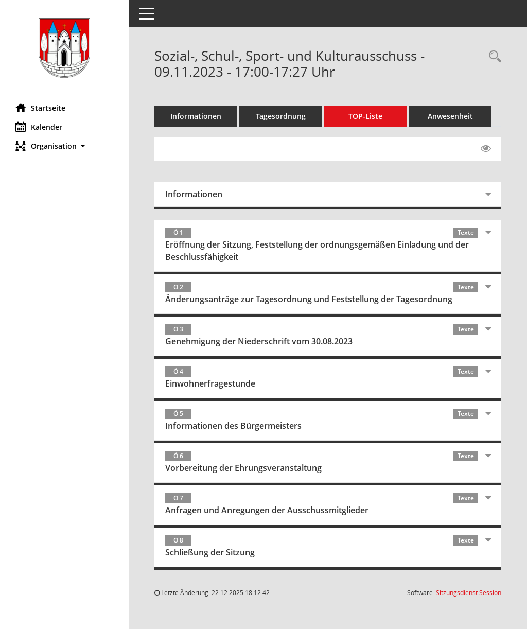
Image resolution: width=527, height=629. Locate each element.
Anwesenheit (450, 116)
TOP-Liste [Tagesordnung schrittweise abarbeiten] (365, 116)
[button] (64, 145)
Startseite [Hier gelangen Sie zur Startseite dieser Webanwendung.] (40, 107)
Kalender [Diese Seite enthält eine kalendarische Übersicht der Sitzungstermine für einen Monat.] (38, 126)
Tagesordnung (281, 116)
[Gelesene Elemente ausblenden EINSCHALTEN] (486, 148)
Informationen (195, 116)
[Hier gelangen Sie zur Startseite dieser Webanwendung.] (64, 48)
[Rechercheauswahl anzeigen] (492, 56)
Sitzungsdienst (468, 592)
